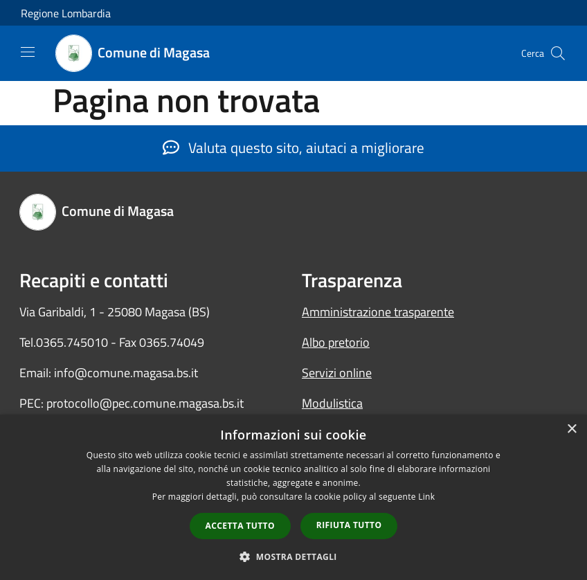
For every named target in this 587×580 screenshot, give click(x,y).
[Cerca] (558, 53)
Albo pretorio (336, 342)
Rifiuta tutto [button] (349, 525)
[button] (293, 556)
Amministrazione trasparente (378, 311)
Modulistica (332, 403)
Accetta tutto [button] (240, 526)
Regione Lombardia (66, 13)
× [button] (571, 429)
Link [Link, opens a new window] (426, 496)
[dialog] (293, 497)
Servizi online (337, 372)
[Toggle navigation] (27, 52)
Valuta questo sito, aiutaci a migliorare (293, 147)
